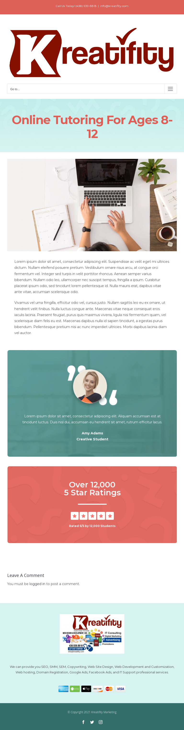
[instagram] (101, 722)
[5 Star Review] (93, 513)
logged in (37, 585)
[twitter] (92, 722)
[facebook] (83, 722)
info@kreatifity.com (114, 6)
